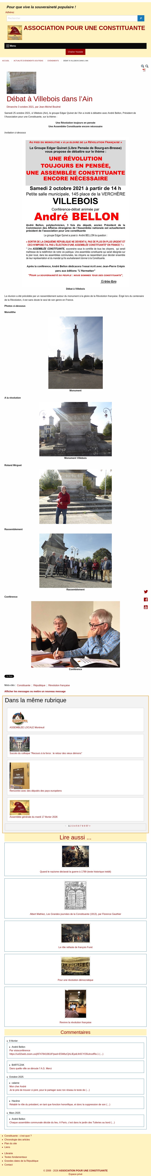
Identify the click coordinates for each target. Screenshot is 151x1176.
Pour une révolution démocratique (75, 980)
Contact (8, 1164)
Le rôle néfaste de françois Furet (75, 947)
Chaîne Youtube (75, 52)
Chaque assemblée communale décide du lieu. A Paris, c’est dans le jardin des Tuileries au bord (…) (62, 1122)
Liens (7, 1147)
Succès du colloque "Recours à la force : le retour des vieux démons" (46, 753)
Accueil (6, 61)
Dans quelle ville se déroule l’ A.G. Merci (30, 1068)
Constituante (23, 685)
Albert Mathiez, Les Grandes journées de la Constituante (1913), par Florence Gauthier (75, 914)
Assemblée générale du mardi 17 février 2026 (34, 817)
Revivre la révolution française (75, 1022)
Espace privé (75, 1174)
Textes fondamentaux (15, 1157)
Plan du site (10, 1143)
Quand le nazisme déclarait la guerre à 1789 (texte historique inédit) (75, 871)
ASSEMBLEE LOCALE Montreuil (27, 727)
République (39, 685)
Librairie (8, 1153)
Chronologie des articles (17, 1139)
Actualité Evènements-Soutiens (28, 61)
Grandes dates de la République (21, 1161)
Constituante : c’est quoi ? (18, 1136)
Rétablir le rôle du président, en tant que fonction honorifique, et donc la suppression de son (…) (59, 1104)
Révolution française (59, 685)
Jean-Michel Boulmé (50, 107)
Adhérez (9, 12)
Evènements (53, 61)
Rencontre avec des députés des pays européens (36, 791)
